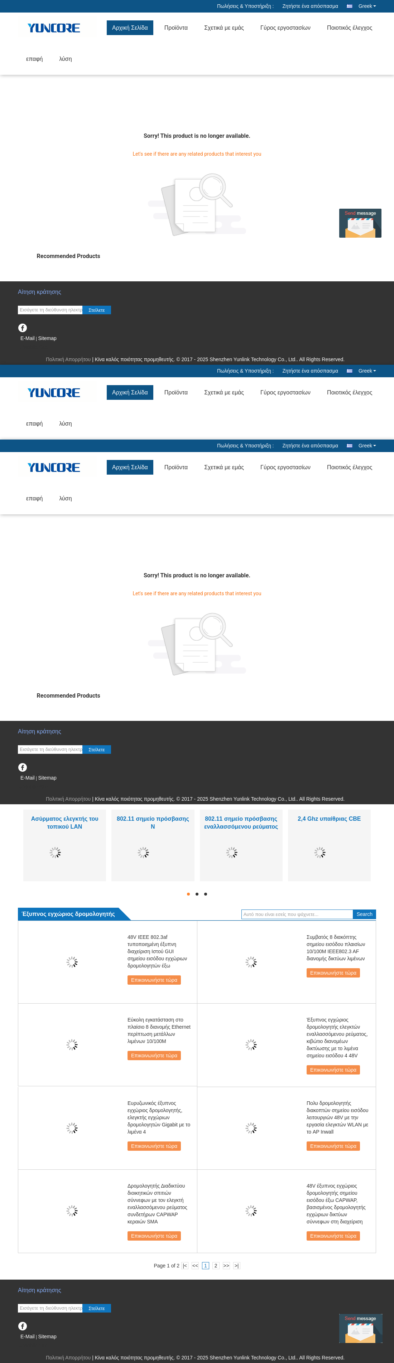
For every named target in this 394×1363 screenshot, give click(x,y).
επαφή (34, 59)
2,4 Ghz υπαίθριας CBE (329, 819)
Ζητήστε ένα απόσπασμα (310, 6)
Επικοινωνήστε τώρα (154, 980)
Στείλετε (96, 310)
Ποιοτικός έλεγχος (349, 28)
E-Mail (27, 338)
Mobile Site (33, 347)
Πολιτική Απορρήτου (68, 359)
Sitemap (47, 338)
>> (226, 1266)
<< (195, 1266)
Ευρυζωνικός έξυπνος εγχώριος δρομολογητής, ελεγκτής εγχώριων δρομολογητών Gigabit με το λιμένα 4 (159, 1117)
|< (185, 1266)
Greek (367, 6)
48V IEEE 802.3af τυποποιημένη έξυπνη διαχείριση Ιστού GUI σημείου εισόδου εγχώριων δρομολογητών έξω (157, 951)
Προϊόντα (176, 28)
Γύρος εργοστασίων (285, 28)
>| (237, 1266)
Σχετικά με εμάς (224, 28)
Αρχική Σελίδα (130, 28)
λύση (65, 59)
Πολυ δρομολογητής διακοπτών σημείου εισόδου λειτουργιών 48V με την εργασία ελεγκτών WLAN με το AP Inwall (337, 1117)
